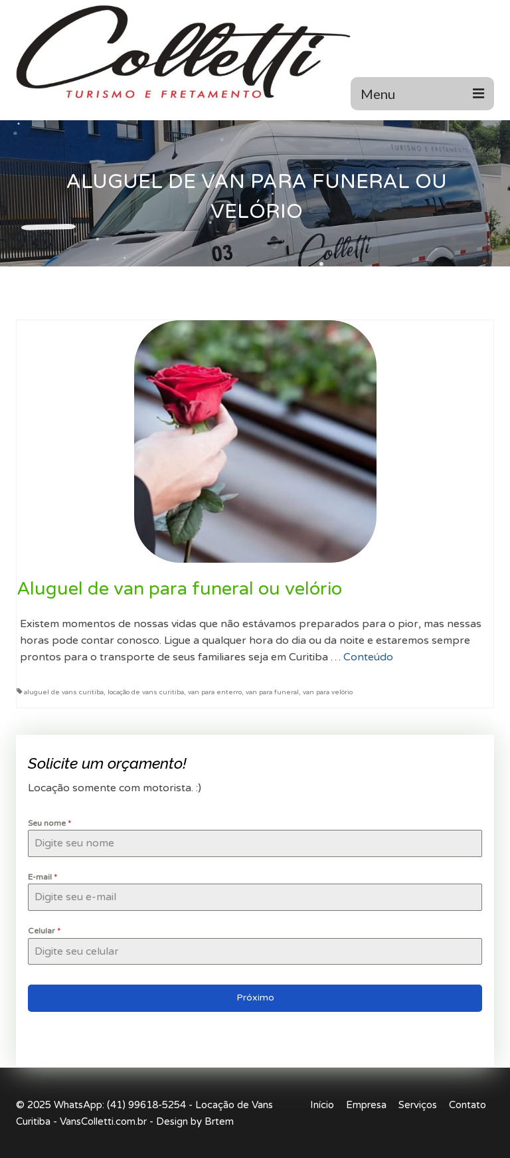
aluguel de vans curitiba (64, 692)
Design (172, 1121)
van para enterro (215, 692)
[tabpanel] (255, 891)
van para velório (328, 692)
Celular (44, 930)
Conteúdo (368, 657)
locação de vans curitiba (146, 692)
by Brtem (212, 1121)
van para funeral (272, 692)
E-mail (42, 877)
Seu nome (49, 823)
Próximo (255, 997)
